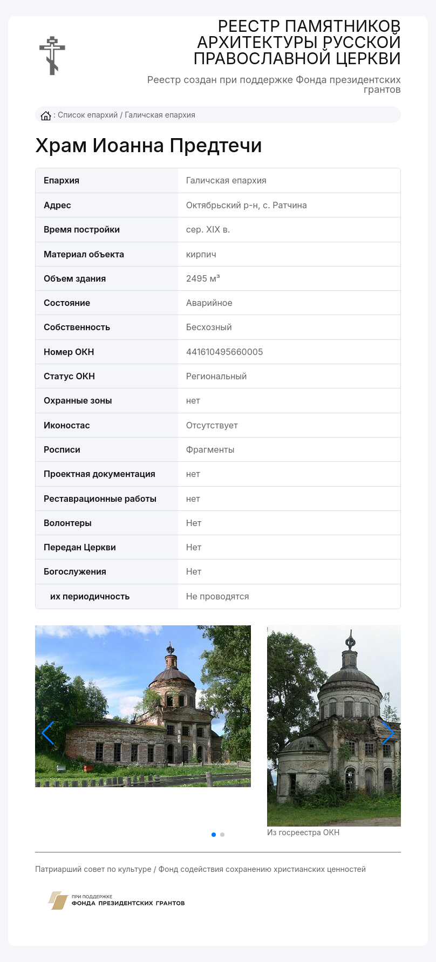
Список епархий (88, 114)
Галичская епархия (160, 114)
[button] (388, 733)
